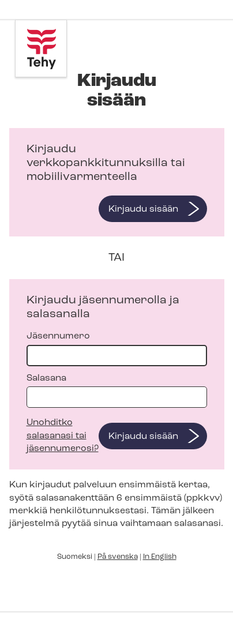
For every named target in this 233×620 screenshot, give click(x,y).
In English (159, 557)
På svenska (117, 557)
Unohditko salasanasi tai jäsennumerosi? (63, 435)
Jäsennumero (117, 349)
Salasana (117, 391)
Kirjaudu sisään (143, 209)
